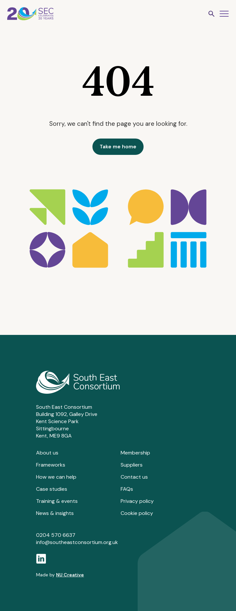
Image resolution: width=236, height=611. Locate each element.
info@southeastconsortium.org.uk (77, 542)
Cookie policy (137, 513)
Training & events (57, 501)
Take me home (118, 146)
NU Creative (70, 575)
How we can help (56, 476)
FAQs (127, 489)
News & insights (55, 513)
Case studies (51, 489)
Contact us (134, 476)
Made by (60, 575)
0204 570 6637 (55, 535)
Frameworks (50, 464)
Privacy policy (137, 501)
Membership (135, 452)
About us (47, 452)
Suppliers (132, 464)
